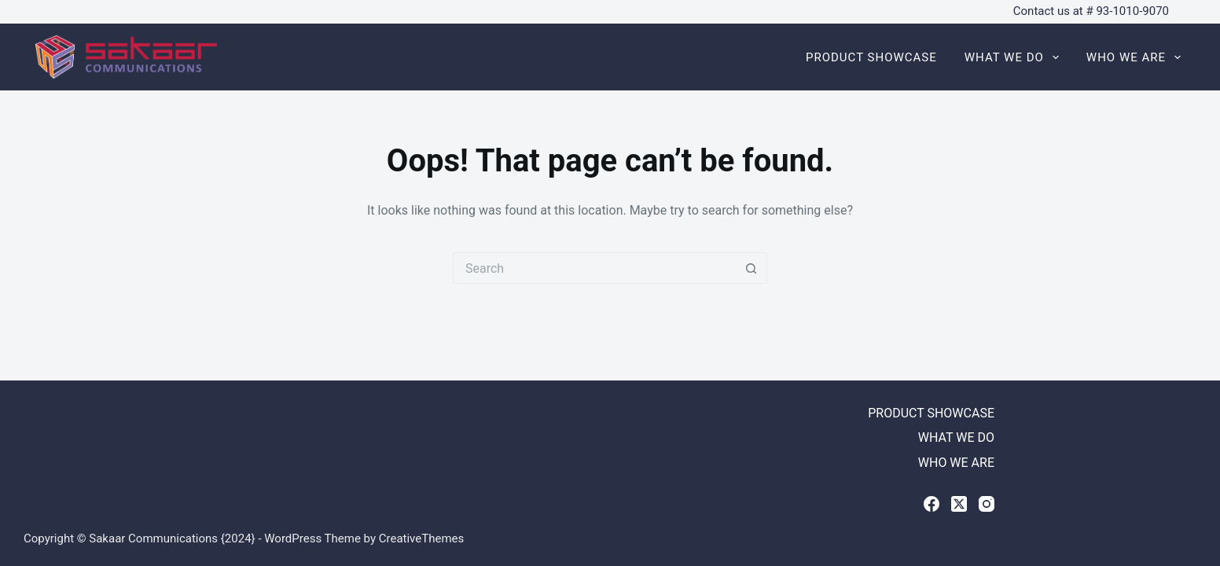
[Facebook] (931, 504)
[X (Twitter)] (959, 504)
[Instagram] (986, 504)
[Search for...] (594, 268)
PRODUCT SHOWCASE (871, 57)
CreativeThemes (422, 538)
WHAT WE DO (1015, 57)
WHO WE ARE (1133, 57)
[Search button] (751, 268)
